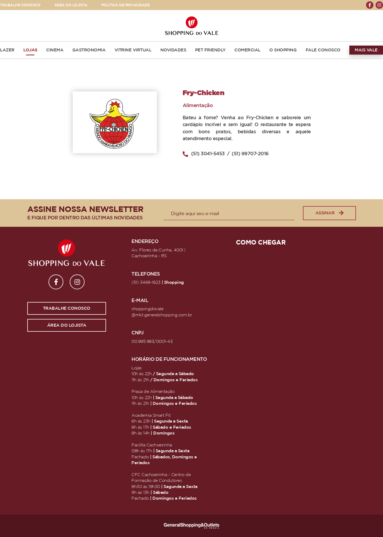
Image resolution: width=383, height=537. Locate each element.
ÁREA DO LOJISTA (70, 5)
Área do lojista (66, 325)
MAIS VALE (366, 50)
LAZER (7, 50)
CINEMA (54, 50)
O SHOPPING (283, 50)
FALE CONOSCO (323, 50)
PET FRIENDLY (210, 50)
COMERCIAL (247, 50)
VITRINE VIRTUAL (133, 50)
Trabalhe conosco (66, 308)
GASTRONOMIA (89, 50)
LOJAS (30, 50)
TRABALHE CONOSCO (20, 5)
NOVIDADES (173, 50)
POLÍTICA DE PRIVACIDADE (125, 5)
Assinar (329, 213)
